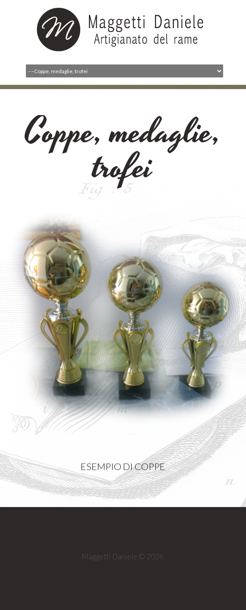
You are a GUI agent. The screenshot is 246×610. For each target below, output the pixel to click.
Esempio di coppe (123, 471)
